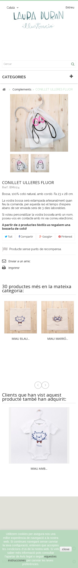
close (65, 549)
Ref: (5, 187)
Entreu (70, 7)
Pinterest (65, 236)
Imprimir (14, 268)
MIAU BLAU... (21, 339)
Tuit (8, 236)
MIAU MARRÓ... (57, 339)
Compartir (26, 236)
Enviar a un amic (19, 261)
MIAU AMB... (39, 469)
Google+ (45, 236)
